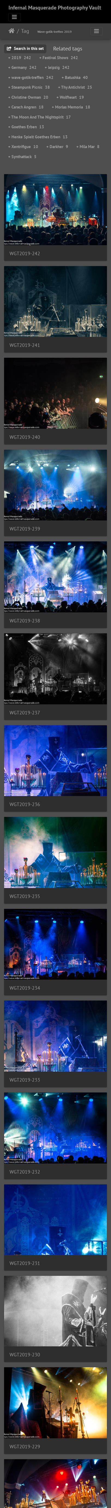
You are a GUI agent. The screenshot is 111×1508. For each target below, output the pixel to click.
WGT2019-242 (25, 253)
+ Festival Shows (58, 57)
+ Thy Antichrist (75, 87)
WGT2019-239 (25, 529)
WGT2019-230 (25, 1354)
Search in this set (25, 48)
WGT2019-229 (25, 1446)
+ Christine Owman (28, 97)
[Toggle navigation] (14, 17)
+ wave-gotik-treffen (30, 77)
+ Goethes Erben (26, 126)
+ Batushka (75, 77)
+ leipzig (57, 67)
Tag (25, 30)
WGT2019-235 (25, 896)
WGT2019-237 (25, 712)
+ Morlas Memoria (71, 107)
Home (11, 31)
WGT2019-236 (25, 804)
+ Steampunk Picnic (29, 87)
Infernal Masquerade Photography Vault (54, 7)
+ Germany (22, 67)
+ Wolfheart (70, 97)
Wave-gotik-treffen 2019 (54, 32)
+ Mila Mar (88, 146)
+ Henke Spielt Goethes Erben (38, 136)
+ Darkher (57, 146)
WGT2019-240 (25, 437)
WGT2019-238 (25, 621)
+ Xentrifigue (23, 146)
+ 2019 (19, 57)
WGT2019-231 (25, 1263)
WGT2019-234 (25, 988)
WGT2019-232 (25, 1172)
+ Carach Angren (26, 107)
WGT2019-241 (25, 345)
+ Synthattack (22, 156)
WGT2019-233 (25, 1080)
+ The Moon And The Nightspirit (39, 117)
